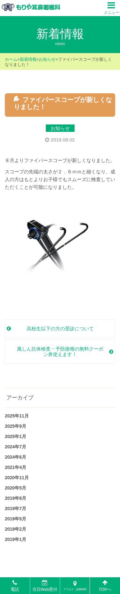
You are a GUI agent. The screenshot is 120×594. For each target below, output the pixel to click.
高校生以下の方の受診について (60, 328)
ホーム (11, 59)
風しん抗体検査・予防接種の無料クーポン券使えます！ (60, 351)
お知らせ (47, 59)
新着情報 (28, 59)
